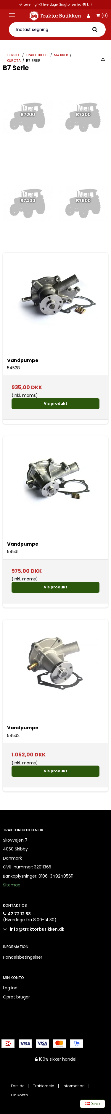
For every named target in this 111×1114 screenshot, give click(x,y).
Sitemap (11, 885)
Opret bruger (16, 997)
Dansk (92, 1104)
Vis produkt (55, 403)
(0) (102, 16)
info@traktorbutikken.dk (37, 929)
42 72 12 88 (19, 914)
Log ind (10, 988)
